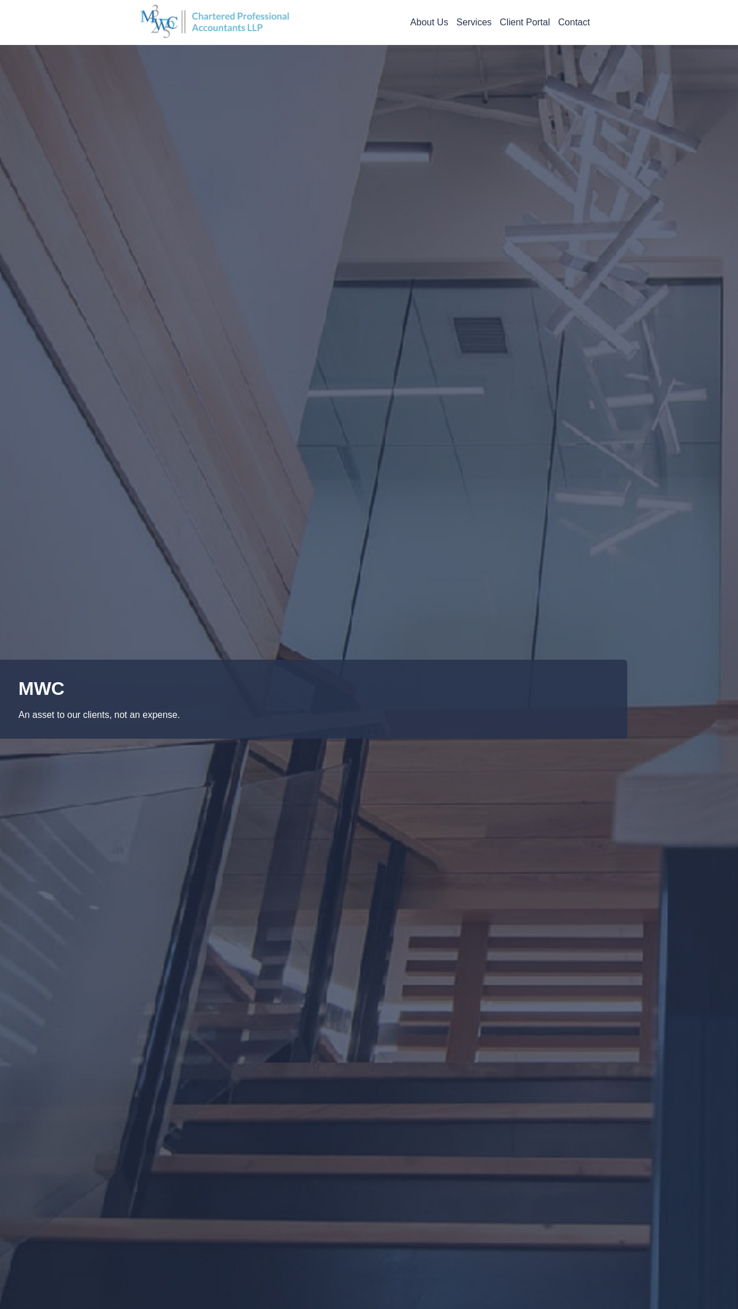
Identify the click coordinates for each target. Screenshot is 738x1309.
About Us (430, 22)
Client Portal (525, 22)
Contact (574, 22)
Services (473, 22)
